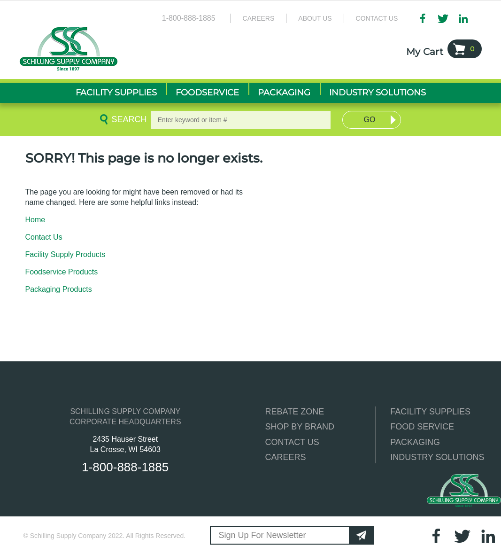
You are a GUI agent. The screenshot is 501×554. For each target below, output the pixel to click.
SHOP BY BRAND (299, 426)
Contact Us (377, 18)
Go (370, 120)
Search (128, 119)
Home (35, 220)
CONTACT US (292, 442)
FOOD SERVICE (422, 426)
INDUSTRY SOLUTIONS (437, 457)
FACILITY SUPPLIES (430, 411)
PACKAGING (415, 442)
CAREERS (285, 457)
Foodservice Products (61, 272)
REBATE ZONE (294, 411)
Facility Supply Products (65, 254)
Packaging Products (58, 289)
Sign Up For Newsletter (262, 535)
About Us (314, 18)
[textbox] (241, 120)
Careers (259, 18)
